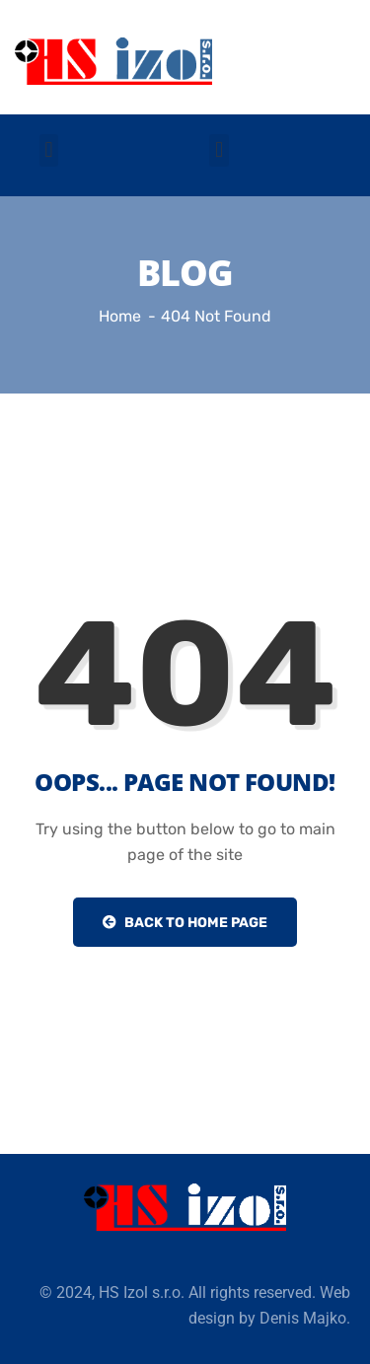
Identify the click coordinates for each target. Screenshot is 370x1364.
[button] (48, 150)
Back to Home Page (185, 922)
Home (120, 316)
